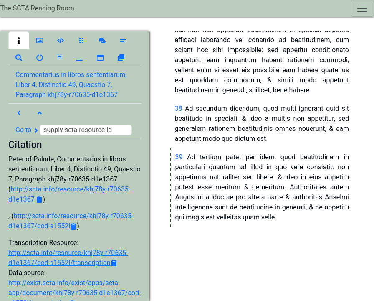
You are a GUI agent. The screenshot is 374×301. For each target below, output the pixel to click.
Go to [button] (73, 130)
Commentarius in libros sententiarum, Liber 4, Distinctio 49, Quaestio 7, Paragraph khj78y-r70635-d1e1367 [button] (71, 85)
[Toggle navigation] (362, 8)
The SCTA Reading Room (37, 8)
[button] (18, 40)
